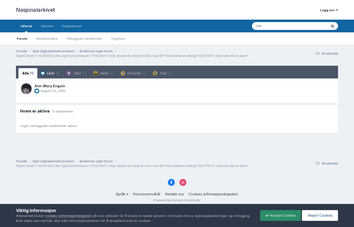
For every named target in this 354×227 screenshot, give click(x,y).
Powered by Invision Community (177, 200)
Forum (22, 38)
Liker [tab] (50, 73)
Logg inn (329, 10)
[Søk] (277, 26)
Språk (122, 194)
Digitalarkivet (72, 26)
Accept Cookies (280, 215)
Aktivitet (47, 26)
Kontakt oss (174, 194)
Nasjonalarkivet (35, 10)
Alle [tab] (28, 73)
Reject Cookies (320, 215)
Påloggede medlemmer (84, 38)
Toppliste (118, 38)
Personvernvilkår (147, 194)
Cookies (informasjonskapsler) (213, 194)
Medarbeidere (47, 38)
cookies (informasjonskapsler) (68, 216)
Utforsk (26, 28)
